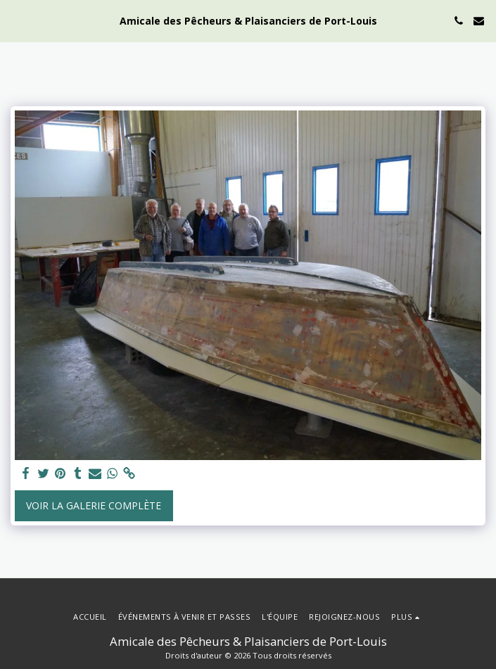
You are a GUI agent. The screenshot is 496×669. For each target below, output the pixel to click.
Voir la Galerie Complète (93, 505)
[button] (15, 20)
